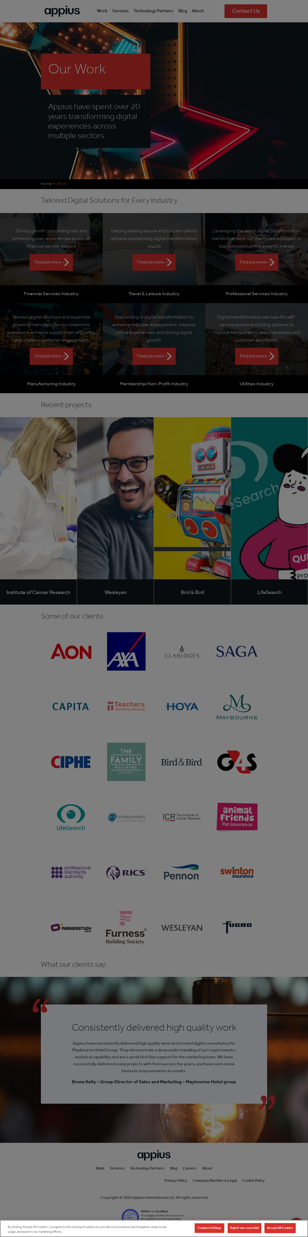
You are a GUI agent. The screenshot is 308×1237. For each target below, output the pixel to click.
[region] (154, 1228)
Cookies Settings (209, 1228)
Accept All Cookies (280, 1228)
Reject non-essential (244, 1228)
